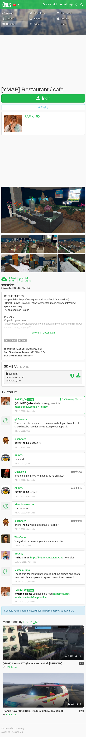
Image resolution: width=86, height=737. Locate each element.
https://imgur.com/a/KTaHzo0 (31, 406)
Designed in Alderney (12, 728)
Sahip (30, 399)
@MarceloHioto (23, 593)
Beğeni (28, 281)
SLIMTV (19, 455)
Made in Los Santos (12, 732)
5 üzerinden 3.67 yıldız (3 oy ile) (15, 288)
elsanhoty (20, 439)
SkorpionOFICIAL (25, 504)
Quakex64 (20, 471)
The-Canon (21, 537)
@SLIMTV (20, 403)
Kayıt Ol (68, 610)
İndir (43, 98)
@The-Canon (22, 557)
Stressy (19, 553)
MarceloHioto (22, 570)
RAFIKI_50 (32, 116)
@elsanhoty (33, 403)
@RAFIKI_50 (22, 443)
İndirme (12, 281)
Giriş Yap (51, 610)
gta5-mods (21, 419)
